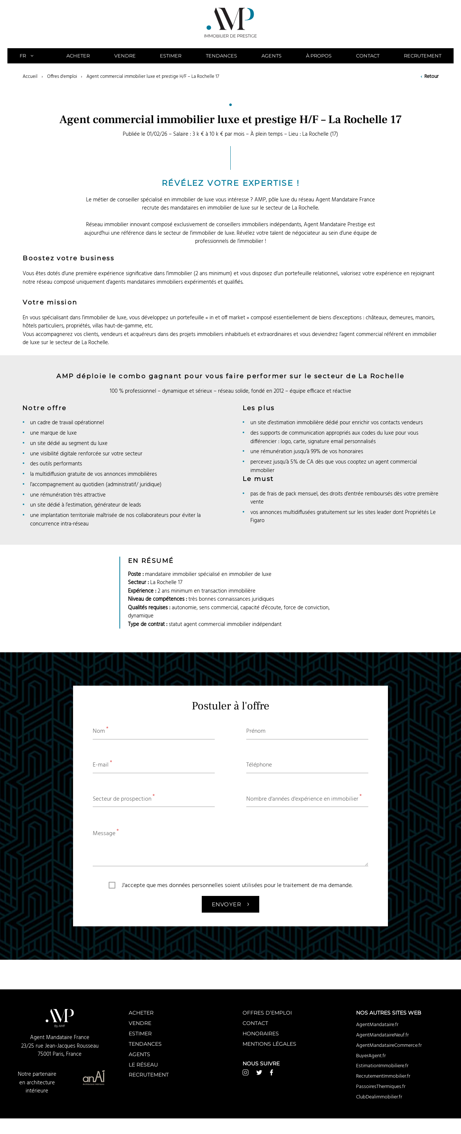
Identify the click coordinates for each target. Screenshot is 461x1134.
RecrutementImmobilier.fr (383, 1076)
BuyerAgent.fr (371, 1055)
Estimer (170, 56)
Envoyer (230, 903)
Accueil (30, 76)
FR (31, 56)
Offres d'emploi (62, 76)
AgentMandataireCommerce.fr (389, 1045)
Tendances (221, 56)
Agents (271, 56)
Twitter (259, 1072)
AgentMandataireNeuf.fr (382, 1035)
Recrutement (422, 56)
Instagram (245, 1072)
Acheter (78, 56)
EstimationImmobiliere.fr (382, 1065)
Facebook (271, 1072)
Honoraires (261, 1033)
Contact (367, 56)
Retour (429, 76)
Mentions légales (269, 1043)
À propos (319, 56)
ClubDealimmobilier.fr (379, 1097)
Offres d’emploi (267, 1012)
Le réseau (143, 1064)
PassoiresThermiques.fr (380, 1086)
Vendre (125, 56)
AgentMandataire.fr (377, 1024)
